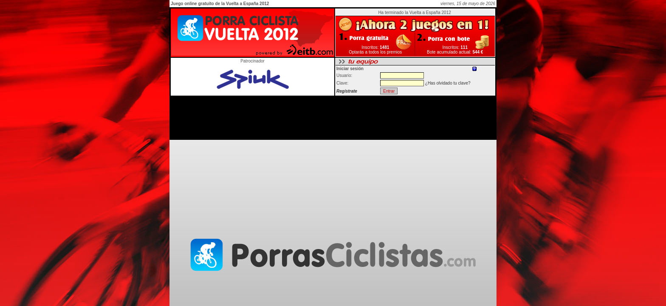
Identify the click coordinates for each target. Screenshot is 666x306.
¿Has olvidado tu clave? (448, 83)
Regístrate (346, 91)
